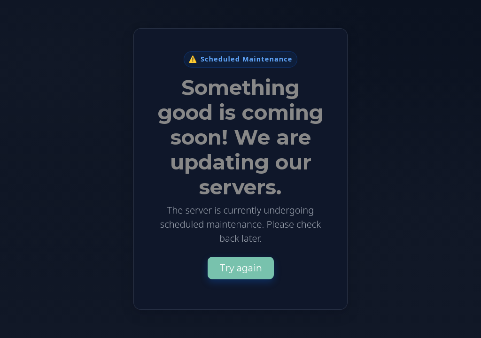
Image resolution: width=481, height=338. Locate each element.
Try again (240, 268)
